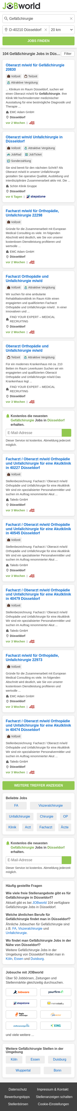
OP (65, 816)
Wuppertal (23, 1070)
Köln (9, 958)
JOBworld (39, 902)
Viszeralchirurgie (51, 805)
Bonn (57, 1070)
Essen (18, 958)
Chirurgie (46, 816)
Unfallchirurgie (19, 816)
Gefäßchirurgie (22, 54)
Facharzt (45, 827)
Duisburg (37, 958)
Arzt (28, 827)
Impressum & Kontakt (52, 1089)
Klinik (12, 827)
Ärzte (65, 827)
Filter (67, 53)
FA (16, 805)
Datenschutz (18, 1089)
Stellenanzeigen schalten (54, 1097)
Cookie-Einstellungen (53, 1104)
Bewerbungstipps (17, 1097)
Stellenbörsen (18, 1104)
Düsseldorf (59, 54)
